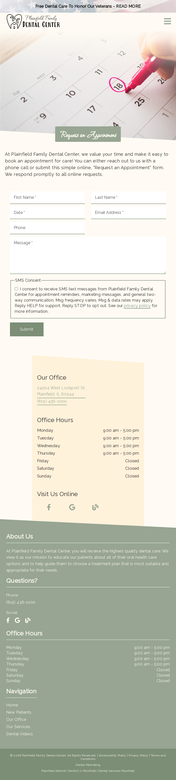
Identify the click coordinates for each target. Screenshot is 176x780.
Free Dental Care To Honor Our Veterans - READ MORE (88, 6)
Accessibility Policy (112, 755)
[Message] (88, 255)
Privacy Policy (138, 755)
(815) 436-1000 (52, 401)
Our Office (16, 719)
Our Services (18, 726)
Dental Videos (19, 734)
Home (12, 705)
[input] (47, 197)
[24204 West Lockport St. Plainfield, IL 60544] (61, 391)
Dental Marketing (88, 765)
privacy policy (137, 305)
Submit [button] (27, 329)
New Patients (19, 712)
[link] (33, 21)
